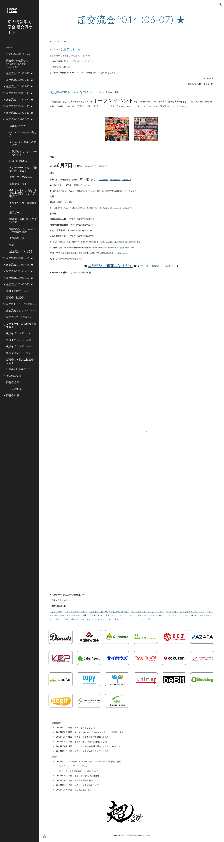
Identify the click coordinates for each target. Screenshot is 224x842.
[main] (132, 19)
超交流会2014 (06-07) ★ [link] (19, 119)
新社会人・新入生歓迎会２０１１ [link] (21, 361)
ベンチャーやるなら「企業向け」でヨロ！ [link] (23, 169)
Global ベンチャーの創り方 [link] (23, 134)
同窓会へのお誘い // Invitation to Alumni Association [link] (17, 63)
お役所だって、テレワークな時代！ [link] (23, 153)
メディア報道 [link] (13, 388)
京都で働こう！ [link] (18, 183)
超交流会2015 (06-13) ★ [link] (19, 112)
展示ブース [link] (15, 212)
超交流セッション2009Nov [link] (21, 310)
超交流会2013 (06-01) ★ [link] (19, 257)
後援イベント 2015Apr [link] (18, 339)
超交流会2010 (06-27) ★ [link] (19, 277)
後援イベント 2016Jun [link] (18, 333)
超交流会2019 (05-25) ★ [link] (19, 86)
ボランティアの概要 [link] (20, 177)
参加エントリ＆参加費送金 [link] (23, 204)
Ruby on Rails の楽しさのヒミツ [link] (22, 143)
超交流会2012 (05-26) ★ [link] (19, 264)
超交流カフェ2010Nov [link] (18, 317)
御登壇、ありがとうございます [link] (23, 220)
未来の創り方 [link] (16, 238)
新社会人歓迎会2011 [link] (17, 297)
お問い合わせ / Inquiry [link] (18, 53)
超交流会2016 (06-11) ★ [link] (19, 105)
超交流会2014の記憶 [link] (20, 251)
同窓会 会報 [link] (12, 382)
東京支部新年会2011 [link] (17, 290)
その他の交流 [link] (13, 375)
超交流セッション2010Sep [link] (21, 303)
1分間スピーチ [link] (17, 125)
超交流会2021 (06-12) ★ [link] (19, 73)
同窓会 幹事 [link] (12, 395)
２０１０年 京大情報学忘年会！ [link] (21, 325)
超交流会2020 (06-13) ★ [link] (19, 79)
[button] (220, 4)
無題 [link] (11, 244)
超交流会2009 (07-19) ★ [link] (19, 284)
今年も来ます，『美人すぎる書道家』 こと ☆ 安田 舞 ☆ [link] (23, 193)
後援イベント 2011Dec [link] (19, 352)
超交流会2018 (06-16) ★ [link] (19, 92)
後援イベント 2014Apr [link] (18, 346)
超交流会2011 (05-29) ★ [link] (19, 270)
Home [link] (9, 47)
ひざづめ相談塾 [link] (18, 160)
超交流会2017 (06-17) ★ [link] (19, 99)
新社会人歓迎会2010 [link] (17, 369)
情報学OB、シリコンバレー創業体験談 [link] (22, 230)
